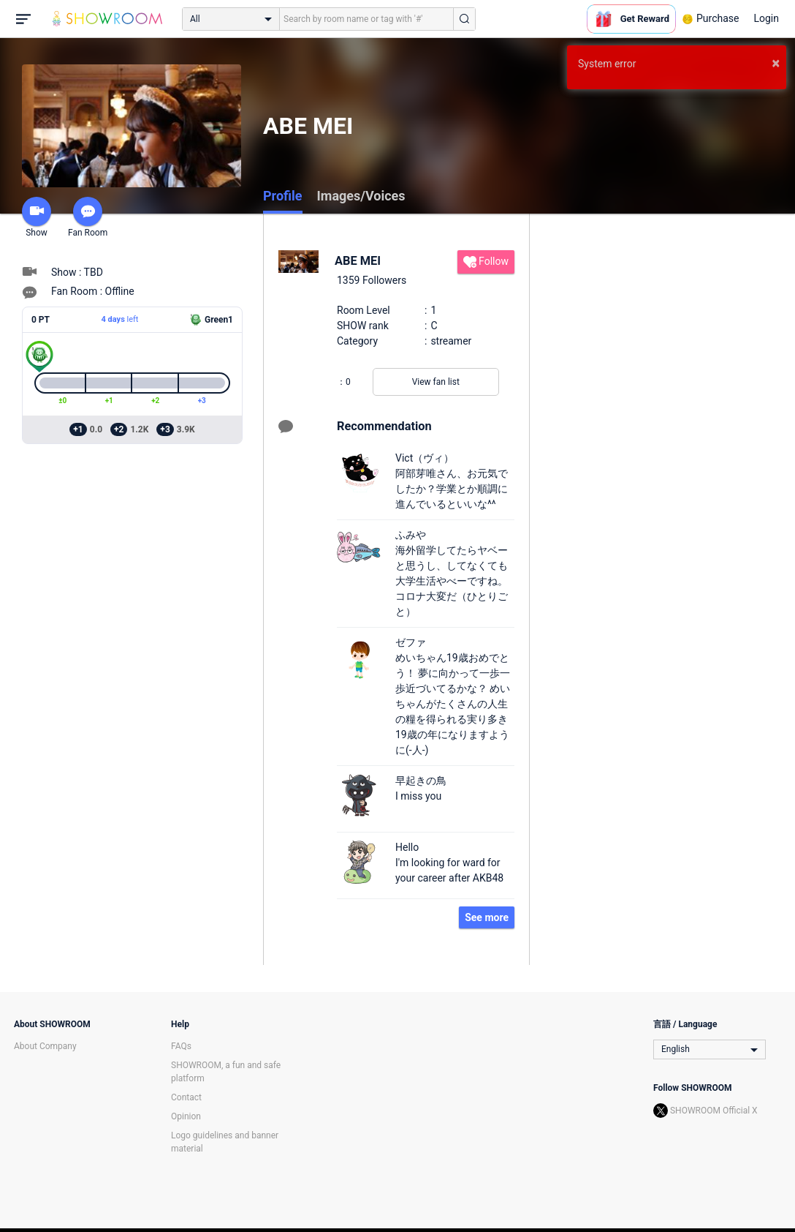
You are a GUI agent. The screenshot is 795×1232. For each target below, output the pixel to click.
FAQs (181, 1046)
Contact (186, 1097)
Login (766, 18)
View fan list (436, 382)
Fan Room (87, 217)
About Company (45, 1046)
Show (36, 217)
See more (487, 917)
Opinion (186, 1116)
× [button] (776, 63)
